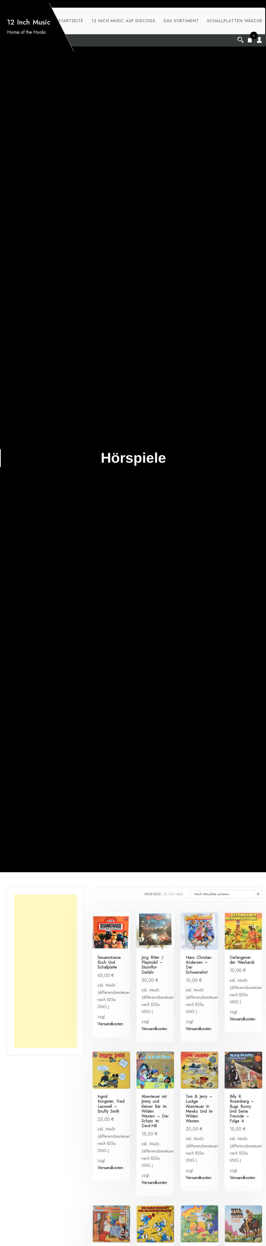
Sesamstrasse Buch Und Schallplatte (109, 962)
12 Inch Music (28, 35)
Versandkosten (110, 1024)
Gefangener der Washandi (242, 959)
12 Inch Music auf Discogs (125, 21)
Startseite (70, 21)
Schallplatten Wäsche (85, 47)
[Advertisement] (45, 971)
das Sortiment (184, 21)
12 (165, 894)
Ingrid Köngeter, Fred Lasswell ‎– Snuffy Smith (111, 1103)
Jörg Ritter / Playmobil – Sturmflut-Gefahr (153, 964)
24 (171, 894)
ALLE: (180, 894)
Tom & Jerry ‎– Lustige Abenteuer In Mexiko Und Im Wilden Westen (199, 1108)
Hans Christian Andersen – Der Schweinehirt (198, 964)
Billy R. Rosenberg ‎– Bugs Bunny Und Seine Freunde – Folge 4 (242, 1108)
